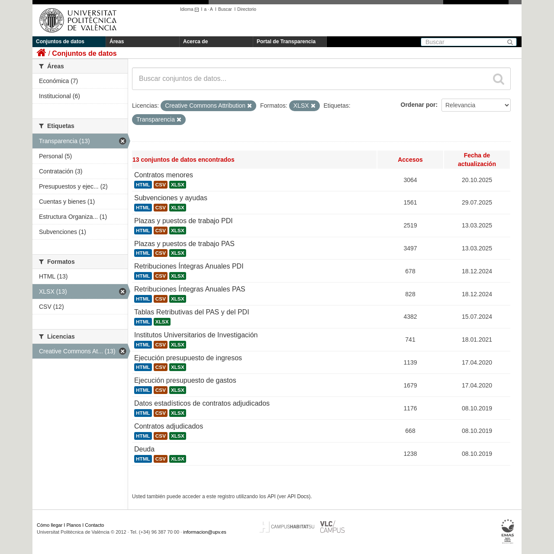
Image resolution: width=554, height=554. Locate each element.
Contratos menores (163, 175)
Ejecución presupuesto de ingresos (188, 358)
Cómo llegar (49, 525)
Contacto (94, 525)
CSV (160, 185)
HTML (143, 185)
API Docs (298, 496)
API (271, 496)
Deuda (144, 449)
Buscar (225, 9)
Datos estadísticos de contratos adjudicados (202, 403)
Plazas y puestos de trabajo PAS (184, 243)
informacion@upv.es (204, 532)
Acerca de (195, 41)
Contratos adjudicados (168, 426)
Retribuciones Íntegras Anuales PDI (189, 266)
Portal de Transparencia (286, 41)
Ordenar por (418, 104)
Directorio (246, 9)
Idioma (190, 9)
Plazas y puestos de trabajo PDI (183, 220)
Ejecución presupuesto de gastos (185, 380)
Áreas (117, 41)
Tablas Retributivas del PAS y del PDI (191, 312)
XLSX (177, 185)
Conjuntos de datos (60, 41)
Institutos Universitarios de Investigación (196, 335)
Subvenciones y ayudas (170, 198)
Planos (74, 525)
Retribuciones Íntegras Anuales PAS (189, 289)
